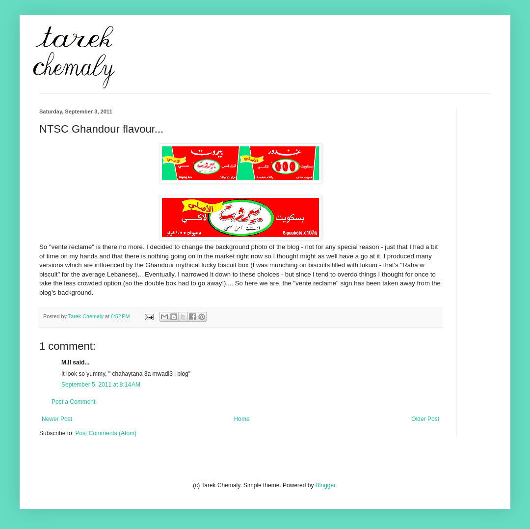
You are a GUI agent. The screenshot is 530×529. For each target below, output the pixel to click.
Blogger (326, 485)
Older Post (425, 419)
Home (242, 419)
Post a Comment (73, 401)
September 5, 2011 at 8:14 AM (100, 384)
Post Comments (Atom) (105, 433)
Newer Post (57, 419)
